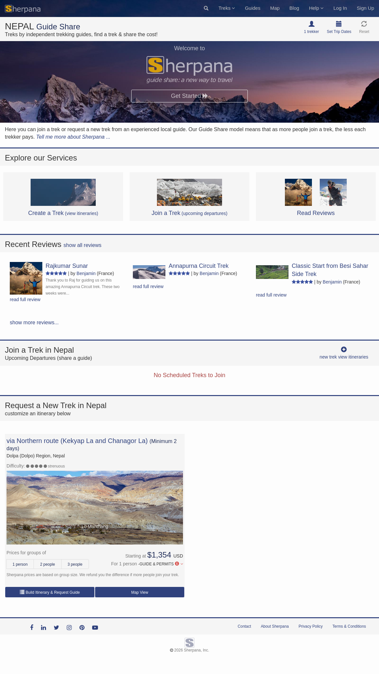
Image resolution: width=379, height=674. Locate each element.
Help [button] (316, 8)
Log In (340, 8)
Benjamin (86, 273)
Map (275, 8)
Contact (244, 626)
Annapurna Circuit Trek (199, 266)
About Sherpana (275, 626)
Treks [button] (226, 8)
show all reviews (82, 245)
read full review (25, 299)
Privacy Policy (311, 626)
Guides (252, 8)
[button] (206, 8)
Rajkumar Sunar (67, 266)
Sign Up (365, 8)
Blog (294, 8)
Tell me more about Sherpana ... (73, 137)
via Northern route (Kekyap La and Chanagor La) (77, 440)
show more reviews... (34, 322)
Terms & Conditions (349, 626)
